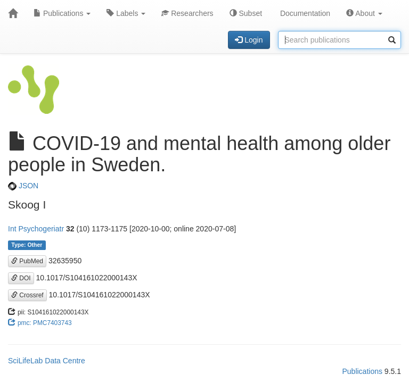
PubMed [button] (27, 261)
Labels (126, 13)
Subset (246, 13)
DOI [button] (21, 278)
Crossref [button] (27, 295)
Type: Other (26, 245)
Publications (62, 13)
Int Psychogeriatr (36, 228)
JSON (23, 185)
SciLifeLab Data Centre (46, 360)
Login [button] (249, 40)
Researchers (187, 13)
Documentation (304, 13)
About (364, 13)
